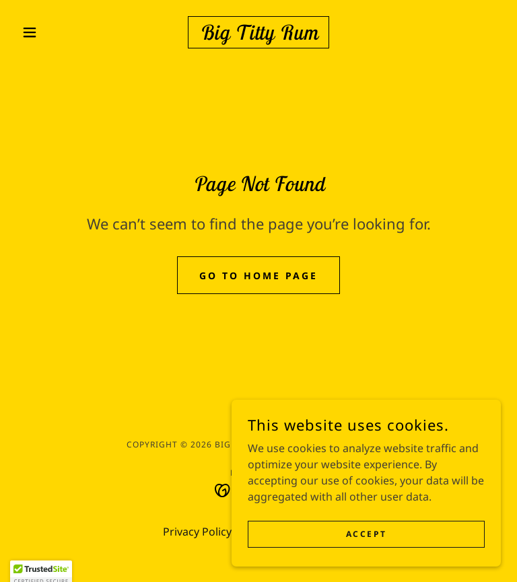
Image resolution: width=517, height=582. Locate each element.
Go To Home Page (258, 275)
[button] (52, 32)
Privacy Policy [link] (197, 531)
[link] (258, 35)
